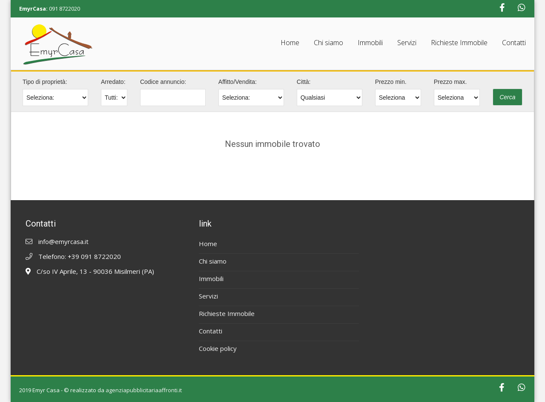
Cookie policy (218, 348)
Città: (304, 81)
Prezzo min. (391, 81)
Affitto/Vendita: (237, 81)
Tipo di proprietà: (45, 81)
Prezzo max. (450, 81)
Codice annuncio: (163, 81)
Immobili (370, 42)
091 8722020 (64, 8)
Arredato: (113, 81)
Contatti (514, 42)
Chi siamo (328, 42)
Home (290, 42)
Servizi (406, 42)
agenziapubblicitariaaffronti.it (144, 390)
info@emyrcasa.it (63, 241)
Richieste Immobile (459, 42)
